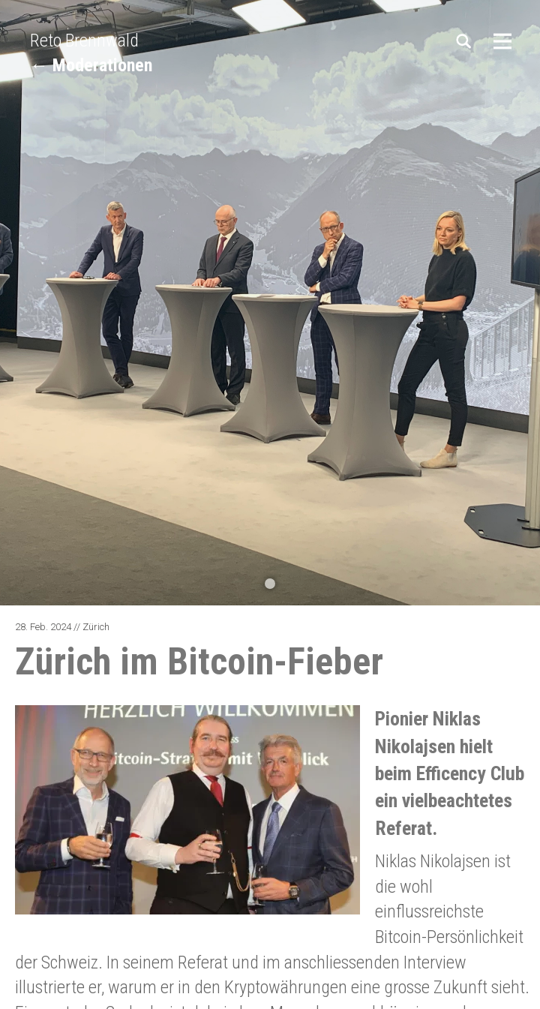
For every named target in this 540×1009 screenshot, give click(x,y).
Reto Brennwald (84, 40)
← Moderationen (91, 65)
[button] (270, 583)
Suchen (465, 41)
